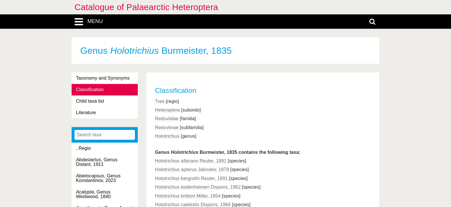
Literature (86, 112)
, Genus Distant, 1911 (96, 162)
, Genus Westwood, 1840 (93, 194)
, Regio (83, 148)
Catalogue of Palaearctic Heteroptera (146, 7)
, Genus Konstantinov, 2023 (98, 178)
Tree (160, 101)
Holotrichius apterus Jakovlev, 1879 (192, 169)
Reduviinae (167, 127)
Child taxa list (90, 101)
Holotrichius (167, 136)
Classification (90, 89)
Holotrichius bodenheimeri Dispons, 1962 (198, 187)
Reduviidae (167, 118)
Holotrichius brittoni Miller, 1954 (188, 195)
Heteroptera (167, 110)
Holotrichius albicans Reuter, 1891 (190, 160)
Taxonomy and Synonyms (103, 78)
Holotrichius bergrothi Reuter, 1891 (191, 178)
